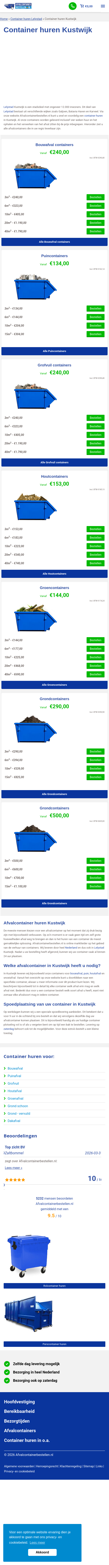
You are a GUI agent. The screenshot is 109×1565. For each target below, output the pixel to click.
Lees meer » (12, 1173)
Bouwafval (15, 1068)
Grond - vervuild (19, 1114)
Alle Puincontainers (54, 351)
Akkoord (42, 1552)
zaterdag (9, 1028)
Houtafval (15, 1091)
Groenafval (15, 1098)
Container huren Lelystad (26, 19)
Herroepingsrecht (47, 1466)
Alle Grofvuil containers (54, 462)
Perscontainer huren (54, 1344)
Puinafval (14, 1076)
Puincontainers (54, 256)
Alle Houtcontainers (54, 573)
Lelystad (9, 106)
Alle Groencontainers (54, 684)
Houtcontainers (54, 476)
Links (99, 1466)
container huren (93, 115)
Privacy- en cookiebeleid (19, 1471)
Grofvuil (13, 1083)
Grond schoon (18, 1106)
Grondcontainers (54, 699)
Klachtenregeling (70, 1466)
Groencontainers (54, 588)
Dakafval (14, 1121)
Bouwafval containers (54, 145)
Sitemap (88, 1466)
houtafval (95, 973)
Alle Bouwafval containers (54, 241)
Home (4, 19)
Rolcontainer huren (54, 1285)
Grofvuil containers (54, 365)
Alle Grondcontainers (54, 794)
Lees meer (37, 1542)
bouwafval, (76, 973)
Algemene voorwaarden (19, 1466)
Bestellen (95, 197)
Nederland (71, 947)
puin (86, 973)
